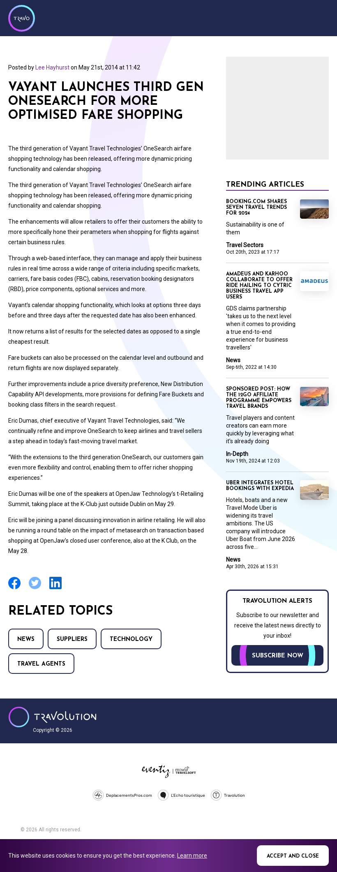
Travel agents (41, 664)
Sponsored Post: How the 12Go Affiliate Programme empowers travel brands (258, 398)
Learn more (192, 855)
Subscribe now (277, 656)
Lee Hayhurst (52, 67)
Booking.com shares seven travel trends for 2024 (256, 207)
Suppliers (72, 639)
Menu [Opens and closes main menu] (320, 17)
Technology (131, 639)
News (26, 639)
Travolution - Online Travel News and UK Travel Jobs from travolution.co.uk (52, 717)
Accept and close (293, 856)
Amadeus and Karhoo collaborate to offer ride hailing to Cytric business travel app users (259, 286)
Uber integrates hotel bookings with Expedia (260, 486)
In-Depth (237, 453)
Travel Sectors (244, 245)
